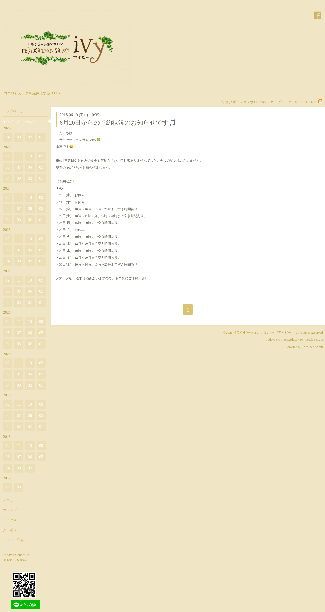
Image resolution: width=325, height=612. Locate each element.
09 (41, 156)
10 (30, 156)
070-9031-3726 (306, 102)
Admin (319, 347)
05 (41, 167)
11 (19, 156)
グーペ (307, 347)
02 (30, 137)
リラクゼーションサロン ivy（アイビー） (264, 332)
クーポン (10, 530)
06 (30, 167)
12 (8, 156)
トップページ (13, 111)
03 (19, 137)
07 (19, 167)
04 (8, 137)
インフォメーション (19, 121)
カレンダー (11, 510)
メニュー (10, 500)
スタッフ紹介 (13, 540)
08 (8, 167)
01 (41, 137)
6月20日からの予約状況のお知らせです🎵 (118, 122)
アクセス (10, 520)
